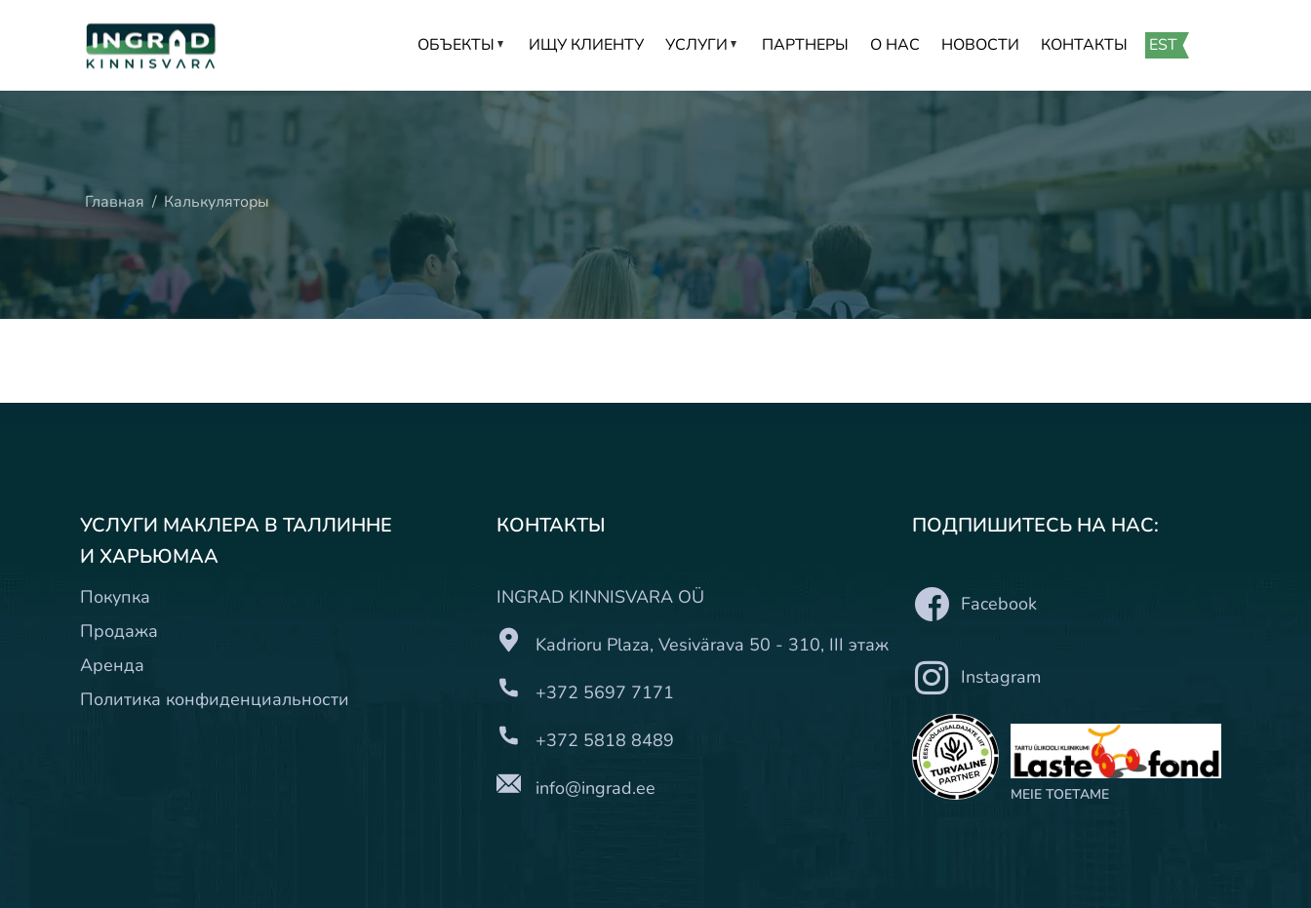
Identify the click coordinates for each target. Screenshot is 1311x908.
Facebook (974, 604)
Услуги (702, 45)
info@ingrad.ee (596, 788)
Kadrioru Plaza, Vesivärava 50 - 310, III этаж (712, 644)
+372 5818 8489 (605, 740)
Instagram (976, 677)
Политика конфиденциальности (214, 699)
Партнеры (805, 45)
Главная (114, 202)
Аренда (112, 665)
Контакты (1084, 45)
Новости (980, 45)
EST (1163, 45)
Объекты (462, 45)
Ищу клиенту (586, 45)
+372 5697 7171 (605, 692)
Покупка (115, 597)
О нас (895, 45)
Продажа (119, 631)
